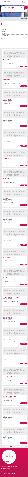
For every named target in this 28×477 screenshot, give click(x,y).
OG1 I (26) (4, 29)
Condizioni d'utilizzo (5, 468)
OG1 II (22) (4, 31)
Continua (6, 461)
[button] (21, 7)
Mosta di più (3, 38)
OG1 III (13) (4, 33)
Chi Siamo (3, 469)
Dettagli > (24, 66)
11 (22, 446)
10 (20, 446)
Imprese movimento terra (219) (7, 23)
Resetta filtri (25, 22)
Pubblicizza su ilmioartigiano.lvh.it (9, 466)
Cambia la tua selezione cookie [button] (8, 473)
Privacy (2, 471)
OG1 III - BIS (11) (5, 35)
